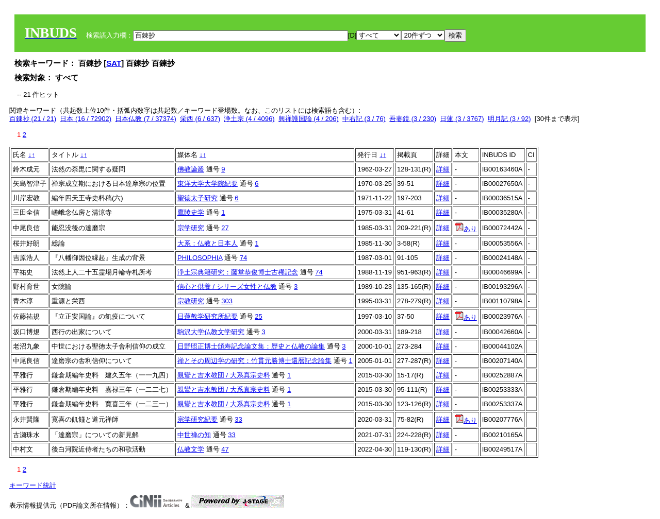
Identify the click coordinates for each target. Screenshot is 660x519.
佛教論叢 (190, 169)
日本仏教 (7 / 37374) (145, 119)
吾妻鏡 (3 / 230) (412, 119)
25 (258, 316)
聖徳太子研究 (197, 198)
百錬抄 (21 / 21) (32, 119)
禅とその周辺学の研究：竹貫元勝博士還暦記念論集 (254, 361)
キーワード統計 (32, 485)
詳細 (443, 169)
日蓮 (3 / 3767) (462, 119)
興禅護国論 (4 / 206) (308, 119)
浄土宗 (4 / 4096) (249, 119)
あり (466, 229)
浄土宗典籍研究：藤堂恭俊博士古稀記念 (237, 272)
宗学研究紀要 (197, 419)
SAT (113, 63)
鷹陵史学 (190, 212)
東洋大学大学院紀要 (207, 183)
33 (238, 419)
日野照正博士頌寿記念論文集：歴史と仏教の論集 (251, 346)
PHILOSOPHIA (199, 258)
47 (224, 449)
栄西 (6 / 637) (200, 119)
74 (243, 258)
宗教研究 (190, 301)
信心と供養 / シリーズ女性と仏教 (227, 286)
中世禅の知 (194, 435)
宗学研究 (190, 228)
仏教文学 (190, 449)
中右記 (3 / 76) (364, 119)
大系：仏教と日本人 (207, 243)
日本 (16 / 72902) (85, 119)
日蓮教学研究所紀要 (207, 316)
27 (224, 228)
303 (227, 301)
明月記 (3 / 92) (509, 119)
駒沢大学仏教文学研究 (210, 332)
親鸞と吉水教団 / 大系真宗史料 (223, 375)
